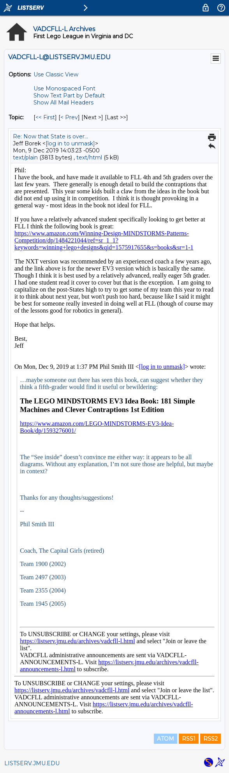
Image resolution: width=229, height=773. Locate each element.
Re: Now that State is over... (50, 136)
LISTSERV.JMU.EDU (32, 763)
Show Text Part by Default (69, 95)
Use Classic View (55, 74)
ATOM (165, 738)
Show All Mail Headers (63, 102)
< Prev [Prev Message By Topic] (69, 117)
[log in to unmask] (70, 143)
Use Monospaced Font (64, 88)
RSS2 (210, 738)
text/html (89, 157)
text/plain (25, 157)
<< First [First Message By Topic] (45, 117)
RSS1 (189, 738)
